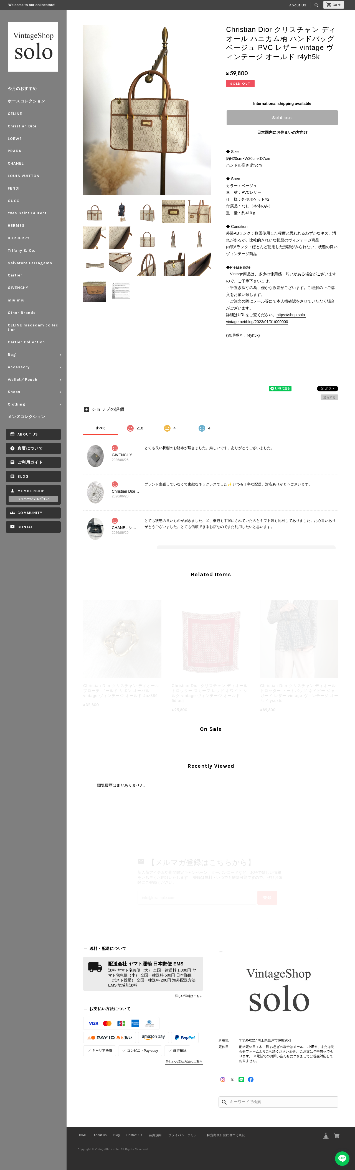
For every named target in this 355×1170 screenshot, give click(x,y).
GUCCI (14, 200)
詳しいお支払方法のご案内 (184, 1061)
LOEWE (15, 138)
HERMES (16, 225)
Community (29, 513)
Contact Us (134, 1135)
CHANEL (16, 163)
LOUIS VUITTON (24, 175)
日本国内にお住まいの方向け (282, 132)
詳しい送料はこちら (188, 996)
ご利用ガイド (30, 462)
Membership (31, 491)
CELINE (15, 113)
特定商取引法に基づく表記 (226, 1135)
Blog (23, 476)
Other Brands (22, 312)
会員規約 (155, 1135)
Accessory (19, 367)
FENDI (14, 188)
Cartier (15, 275)
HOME (82, 1135)
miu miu (16, 300)
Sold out (282, 117)
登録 (267, 897)
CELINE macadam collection (33, 327)
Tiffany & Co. (22, 250)
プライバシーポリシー (184, 1135)
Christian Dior (22, 126)
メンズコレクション (26, 416)
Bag (12, 354)
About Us (297, 5)
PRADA (14, 151)
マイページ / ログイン (33, 498)
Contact (26, 527)
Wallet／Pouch (22, 379)
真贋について (30, 448)
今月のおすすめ (22, 88)
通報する (329, 397)
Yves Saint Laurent (27, 213)
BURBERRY (19, 238)
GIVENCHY (18, 287)
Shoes (14, 391)
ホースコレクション (26, 101)
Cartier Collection (26, 342)
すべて (101, 428)
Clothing (17, 404)
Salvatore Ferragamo (30, 263)
